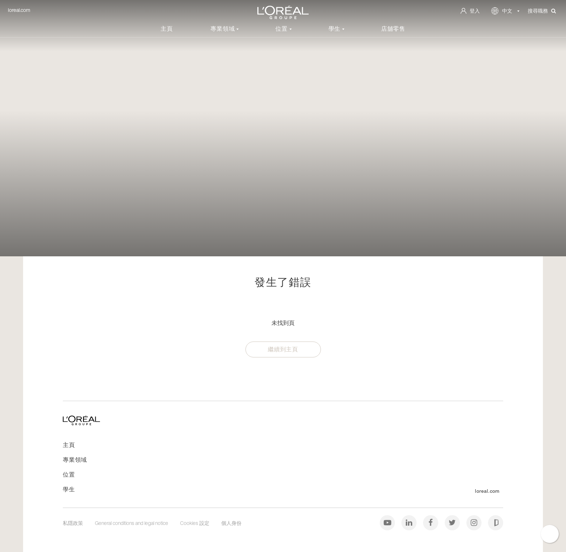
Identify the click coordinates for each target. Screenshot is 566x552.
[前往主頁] (81, 423)
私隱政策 (73, 523)
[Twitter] (453, 522)
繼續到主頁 (283, 349)
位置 (282, 28)
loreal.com (19, 10)
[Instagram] (474, 522)
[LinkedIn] (409, 522)
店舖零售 (393, 28)
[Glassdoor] (495, 522)
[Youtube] (388, 522)
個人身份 (231, 523)
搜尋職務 (542, 11)
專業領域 (223, 28)
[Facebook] (431, 522)
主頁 (167, 28)
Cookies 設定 (195, 523)
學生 (335, 28)
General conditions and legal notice (132, 523)
